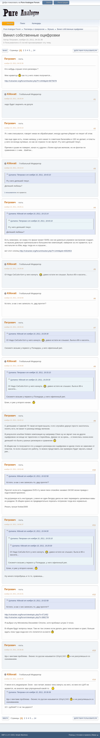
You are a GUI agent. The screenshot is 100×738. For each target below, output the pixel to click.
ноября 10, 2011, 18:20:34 (13, 99)
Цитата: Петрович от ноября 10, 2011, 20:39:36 (30, 692)
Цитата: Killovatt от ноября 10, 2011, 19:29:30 (28, 334)
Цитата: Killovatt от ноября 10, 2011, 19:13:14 (28, 214)
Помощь (72, 735)
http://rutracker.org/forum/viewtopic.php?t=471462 (26, 614)
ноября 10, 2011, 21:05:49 (13, 679)
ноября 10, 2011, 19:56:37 (13, 524)
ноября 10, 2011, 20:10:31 (13, 594)
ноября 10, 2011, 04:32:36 (13, 63)
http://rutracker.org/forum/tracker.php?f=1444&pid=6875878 (31, 81)
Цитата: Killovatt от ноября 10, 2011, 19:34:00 (28, 531)
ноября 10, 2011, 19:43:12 (13, 420)
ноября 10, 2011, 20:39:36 (13, 650)
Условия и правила (83, 735)
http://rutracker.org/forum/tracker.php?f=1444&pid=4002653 (46, 251)
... (32, 50)
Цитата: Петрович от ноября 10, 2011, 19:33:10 (30, 373)
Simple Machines (21, 735)
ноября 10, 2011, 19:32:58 (13, 298)
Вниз (5, 50)
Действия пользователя (85, 50)
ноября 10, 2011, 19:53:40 (13, 469)
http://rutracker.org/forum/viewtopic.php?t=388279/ (27, 617)
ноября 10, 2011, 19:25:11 (13, 207)
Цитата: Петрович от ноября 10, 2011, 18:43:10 (30, 175)
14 (34, 50)
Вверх (5, 718)
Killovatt (11, 94)
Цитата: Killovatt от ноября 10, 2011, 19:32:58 (28, 476)
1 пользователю (10, 192)
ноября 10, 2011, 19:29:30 (13, 268)
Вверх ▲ (95, 735)
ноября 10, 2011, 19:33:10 (13, 327)
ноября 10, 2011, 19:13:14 (13, 168)
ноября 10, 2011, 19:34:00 (13, 366)
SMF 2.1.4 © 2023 (8, 735)
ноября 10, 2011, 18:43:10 (13, 128)
